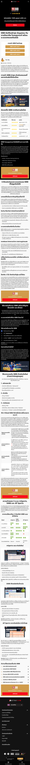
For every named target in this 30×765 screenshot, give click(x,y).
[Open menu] (1, 1)
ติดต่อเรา (4, 727)
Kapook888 (4, 738)
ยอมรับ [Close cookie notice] (20, 758)
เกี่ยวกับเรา (4, 725)
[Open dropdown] (15, 705)
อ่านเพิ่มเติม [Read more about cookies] (20, 760)
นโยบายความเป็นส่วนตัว (7, 729)
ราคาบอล (21, 125)
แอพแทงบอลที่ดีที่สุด (6, 712)
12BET (3, 736)
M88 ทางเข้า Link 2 (15, 50)
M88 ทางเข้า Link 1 (15, 47)
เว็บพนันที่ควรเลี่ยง (6, 744)
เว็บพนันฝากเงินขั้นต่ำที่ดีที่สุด (8, 717)
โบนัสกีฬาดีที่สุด (5, 715)
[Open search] (28, 1)
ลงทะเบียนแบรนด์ (6, 721)
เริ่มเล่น (15, 25)
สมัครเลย (15, 176)
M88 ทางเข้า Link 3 (15, 54)
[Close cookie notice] (6, 758)
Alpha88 (4, 741)
